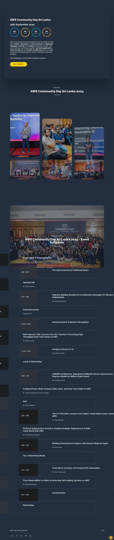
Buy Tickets (19, 64)
